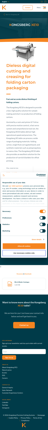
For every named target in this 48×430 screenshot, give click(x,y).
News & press (7, 370)
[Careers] (39, 1)
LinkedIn (5, 402)
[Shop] (41, 1)
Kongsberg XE (12, 14)
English (5, 2)
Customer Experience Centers (12, 393)
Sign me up (9, 357)
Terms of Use (37, 418)
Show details (37, 239)
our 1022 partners (16, 186)
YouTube (5, 405)
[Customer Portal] (45, 1)
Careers (5, 378)
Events (4, 373)
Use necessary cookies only (23, 253)
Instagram (5, 408)
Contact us (24, 325)
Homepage (41, 415)
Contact (27, 7)
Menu (39, 7)
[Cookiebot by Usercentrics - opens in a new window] (36, 175)
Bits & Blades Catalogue (22, 282)
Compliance (25, 420)
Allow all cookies (24, 246)
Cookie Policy (13, 418)
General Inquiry (7, 387)
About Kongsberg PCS (9, 367)
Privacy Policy (25, 418)
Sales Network (7, 390)
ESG (3, 375)
